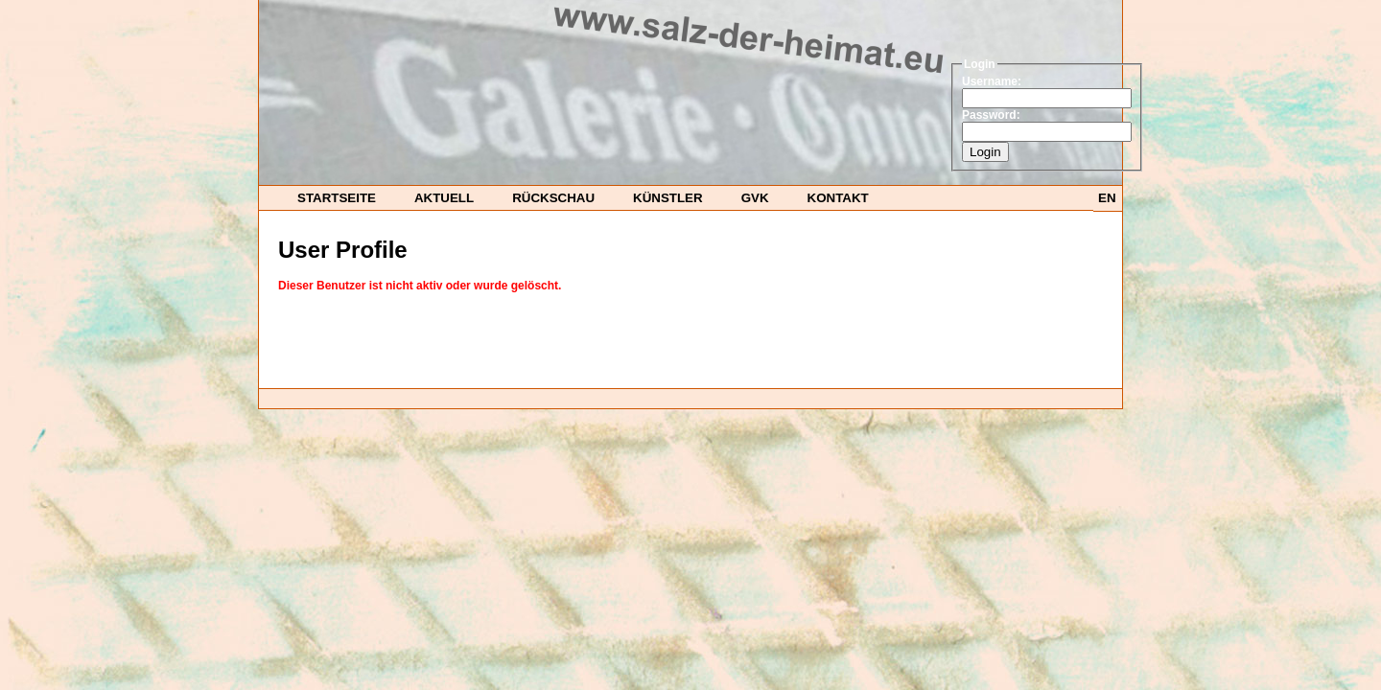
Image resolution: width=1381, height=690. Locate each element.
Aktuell (444, 198)
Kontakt (838, 198)
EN (1107, 198)
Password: (991, 115)
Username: (991, 81)
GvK (755, 198)
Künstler (668, 198)
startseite (336, 198)
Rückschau (553, 198)
